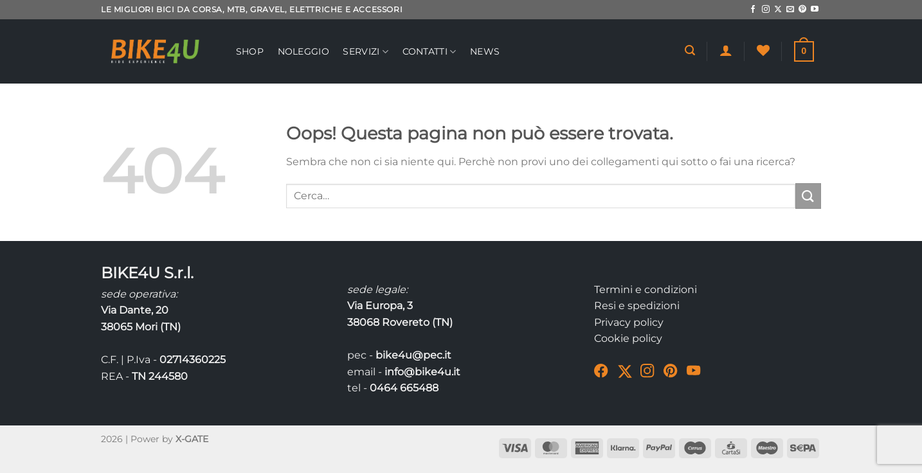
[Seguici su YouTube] (814, 9)
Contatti (429, 52)
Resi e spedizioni (637, 305)
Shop (250, 51)
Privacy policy (629, 322)
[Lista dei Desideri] (763, 50)
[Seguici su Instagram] (766, 9)
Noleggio (303, 51)
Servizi (365, 52)
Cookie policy (628, 338)
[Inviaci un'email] (790, 9)
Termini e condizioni (645, 289)
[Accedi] (725, 50)
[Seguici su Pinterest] (802, 9)
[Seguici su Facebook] (753, 9)
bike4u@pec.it (413, 355)
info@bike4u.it (422, 372)
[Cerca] (690, 50)
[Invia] (808, 195)
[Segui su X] (778, 9)
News (485, 51)
